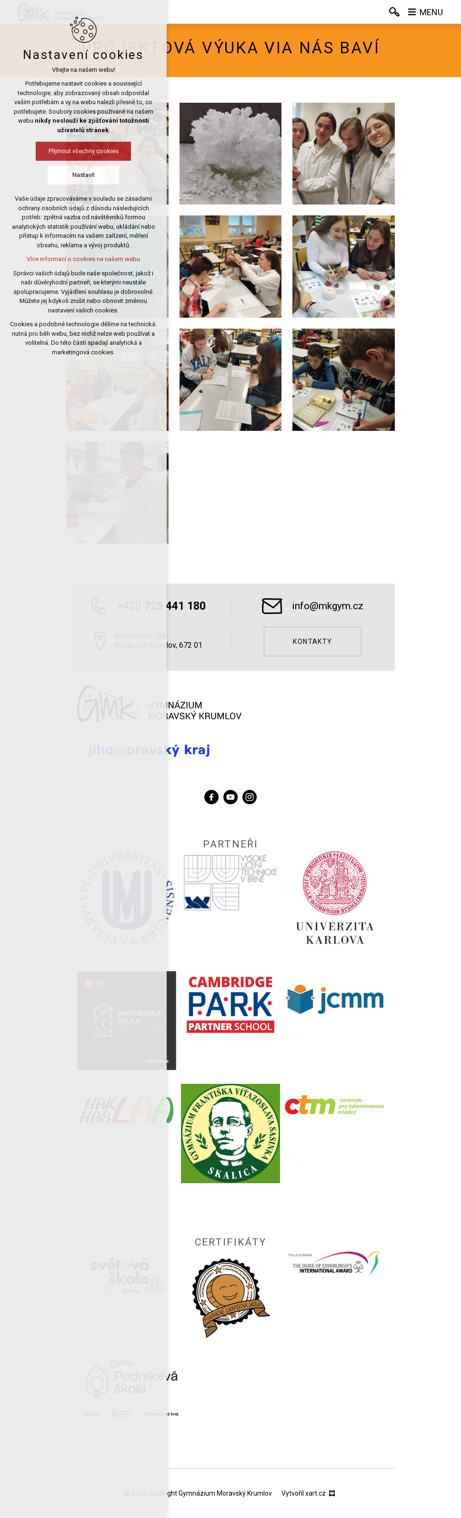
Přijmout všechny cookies (84, 151)
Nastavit (83, 174)
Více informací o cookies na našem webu (83, 259)
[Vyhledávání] (394, 12)
